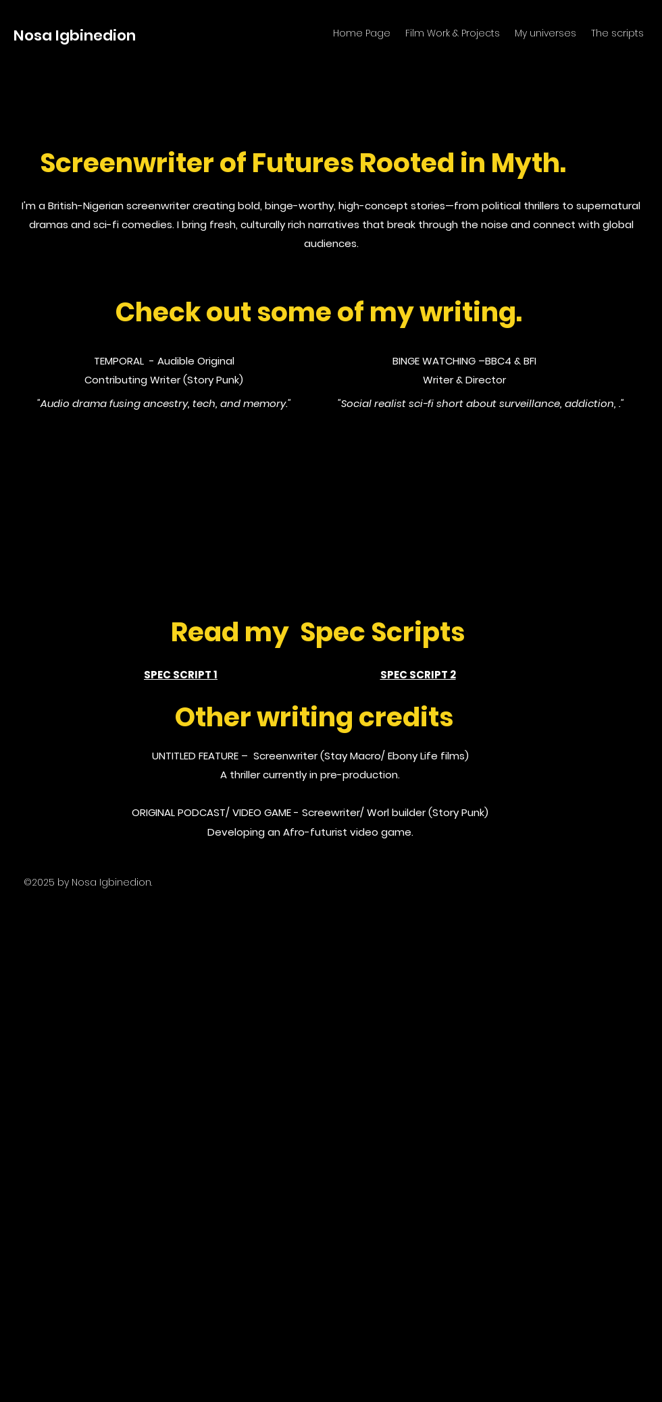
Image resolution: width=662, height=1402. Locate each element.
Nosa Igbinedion (75, 35)
